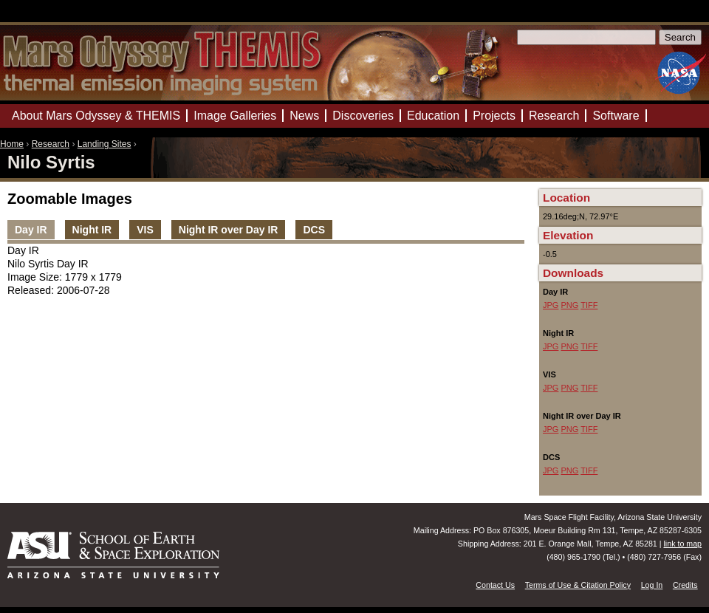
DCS (314, 230)
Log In (652, 585)
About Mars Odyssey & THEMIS (96, 115)
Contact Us (495, 585)
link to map (682, 543)
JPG (550, 305)
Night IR (92, 230)
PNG (569, 305)
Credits (685, 585)
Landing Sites (104, 144)
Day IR (31, 230)
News (304, 115)
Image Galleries (234, 115)
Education (433, 115)
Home (12, 144)
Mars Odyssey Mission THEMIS (44, 18)
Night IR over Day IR (228, 230)
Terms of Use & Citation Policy (578, 585)
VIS (145, 230)
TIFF (588, 305)
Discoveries (363, 115)
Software (615, 115)
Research (50, 144)
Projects (494, 115)
